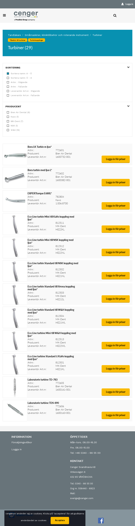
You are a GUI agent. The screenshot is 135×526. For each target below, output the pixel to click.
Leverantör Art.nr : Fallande (23, 95)
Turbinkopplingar (36, 40)
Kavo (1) (13, 117)
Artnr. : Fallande (17, 86)
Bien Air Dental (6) (18, 112)
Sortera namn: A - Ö (19, 73)
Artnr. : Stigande (17, 82)
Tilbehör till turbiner (17, 40)
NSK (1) (12, 125)
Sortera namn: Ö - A (19, 78)
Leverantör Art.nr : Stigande (23, 91)
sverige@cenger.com (81, 498)
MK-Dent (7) (15, 121)
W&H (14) (13, 130)
